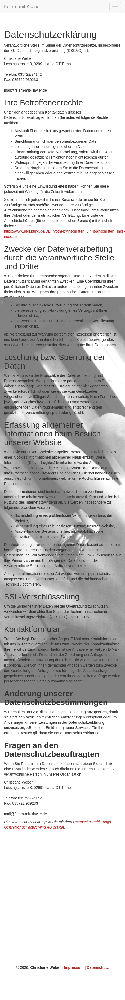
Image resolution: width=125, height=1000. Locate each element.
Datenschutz (98, 967)
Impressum (74, 967)
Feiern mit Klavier (22, 6)
